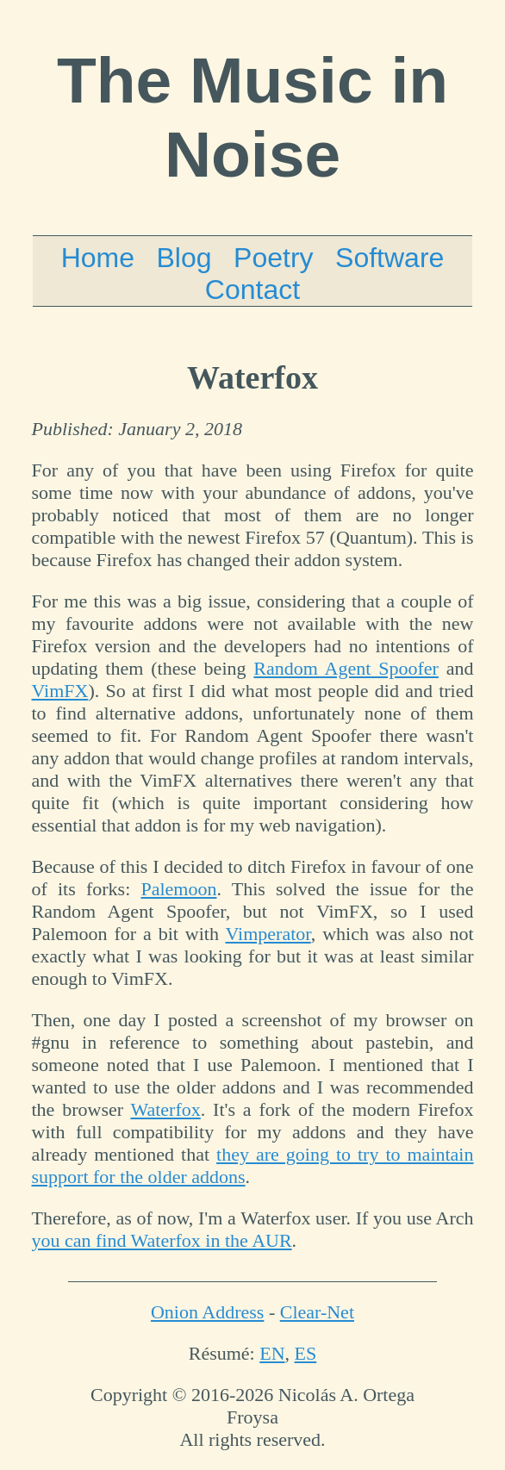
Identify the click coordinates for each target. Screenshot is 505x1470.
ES (306, 1353)
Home (97, 257)
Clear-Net (317, 1312)
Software (389, 257)
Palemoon (178, 889)
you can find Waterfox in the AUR (162, 1240)
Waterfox (165, 1109)
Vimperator (268, 933)
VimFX (60, 690)
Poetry (273, 257)
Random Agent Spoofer (346, 668)
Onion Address (207, 1312)
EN (271, 1353)
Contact (252, 289)
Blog (184, 257)
